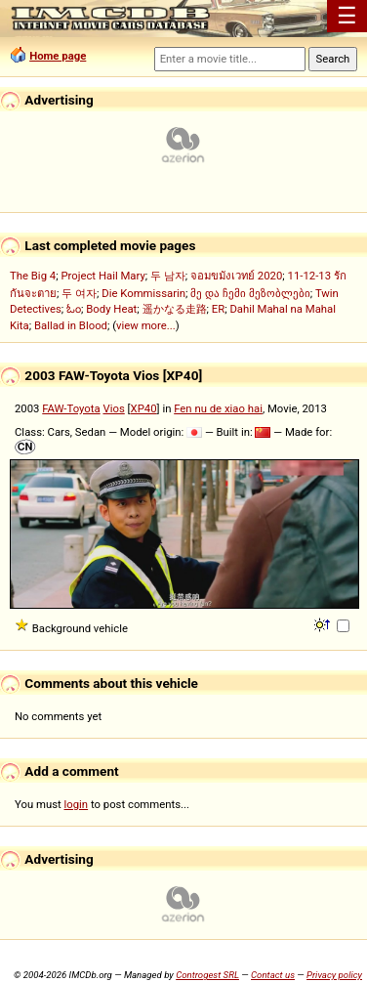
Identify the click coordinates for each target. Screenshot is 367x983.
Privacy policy (334, 974)
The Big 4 (33, 275)
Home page (57, 56)
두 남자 (167, 275)
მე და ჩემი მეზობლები (249, 293)
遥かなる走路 (175, 309)
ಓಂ (73, 309)
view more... (146, 325)
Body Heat (111, 309)
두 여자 (79, 293)
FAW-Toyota (71, 408)
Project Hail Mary (102, 275)
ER (218, 309)
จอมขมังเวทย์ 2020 (236, 275)
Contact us (273, 974)
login (76, 804)
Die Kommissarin (143, 293)
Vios (113, 408)
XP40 (144, 408)
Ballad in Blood (70, 325)
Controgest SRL (207, 974)
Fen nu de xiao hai (218, 408)
